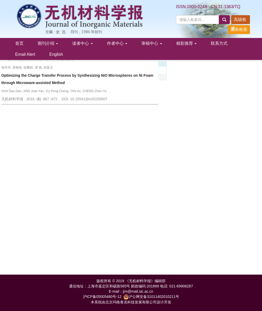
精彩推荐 (186, 43)
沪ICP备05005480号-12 (102, 297)
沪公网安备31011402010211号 (151, 297)
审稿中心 (151, 43)
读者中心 (82, 43)
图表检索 (239, 29)
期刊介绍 (48, 43)
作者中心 (117, 43)
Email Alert (25, 54)
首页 (19, 43)
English (56, 54)
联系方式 (219, 43)
